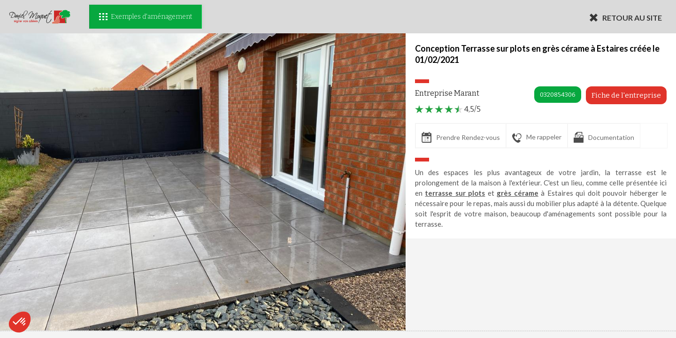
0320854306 (558, 94)
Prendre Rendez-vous (461, 137)
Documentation (604, 137)
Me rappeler (536, 137)
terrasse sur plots (455, 193)
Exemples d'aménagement (145, 17)
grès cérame (517, 193)
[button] (19, 322)
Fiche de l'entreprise (626, 95)
